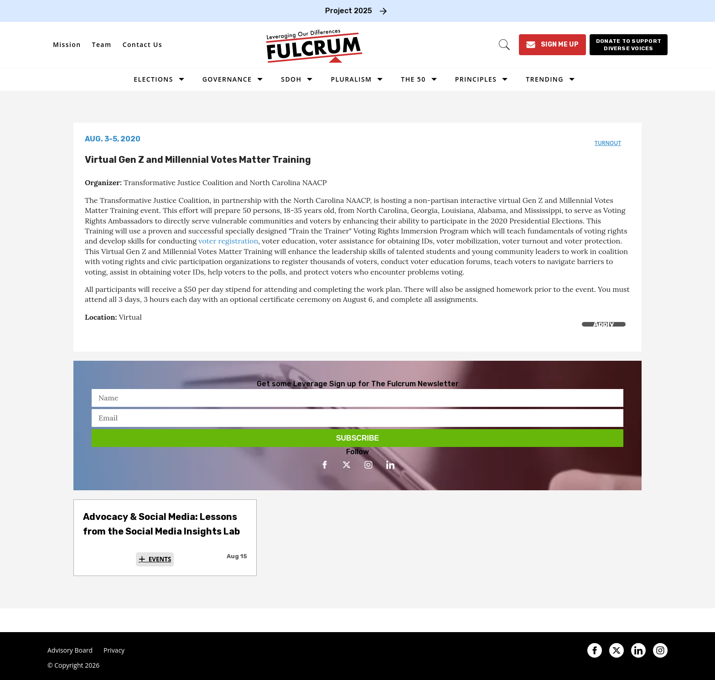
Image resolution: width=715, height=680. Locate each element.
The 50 (413, 79)
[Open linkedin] (390, 464)
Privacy (114, 650)
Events (160, 559)
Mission (67, 44)
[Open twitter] (346, 464)
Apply (603, 324)
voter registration (228, 240)
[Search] (504, 44)
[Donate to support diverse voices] (629, 44)
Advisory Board (70, 650)
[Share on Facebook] (90, 334)
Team (102, 44)
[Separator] (131, 334)
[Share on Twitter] (111, 334)
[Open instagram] (368, 464)
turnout (608, 143)
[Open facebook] (324, 464)
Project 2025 (348, 10)
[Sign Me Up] (552, 44)
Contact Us (142, 44)
